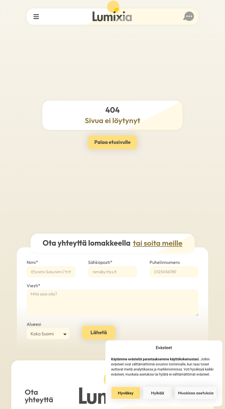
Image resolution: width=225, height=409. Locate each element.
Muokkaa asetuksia (195, 393)
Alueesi (34, 324)
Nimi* (32, 262)
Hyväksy (126, 393)
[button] (36, 16)
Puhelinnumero (165, 262)
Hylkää (157, 393)
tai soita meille (157, 243)
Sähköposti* (100, 262)
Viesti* (33, 285)
